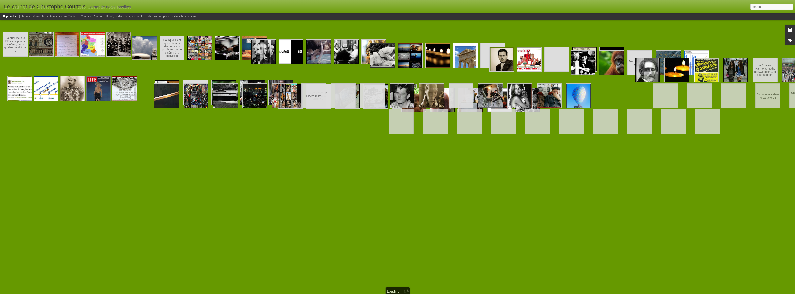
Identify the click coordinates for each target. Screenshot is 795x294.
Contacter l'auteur (92, 16)
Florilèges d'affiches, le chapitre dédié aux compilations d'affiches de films (151, 16)
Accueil (25, 16)
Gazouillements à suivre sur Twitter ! (55, 16)
